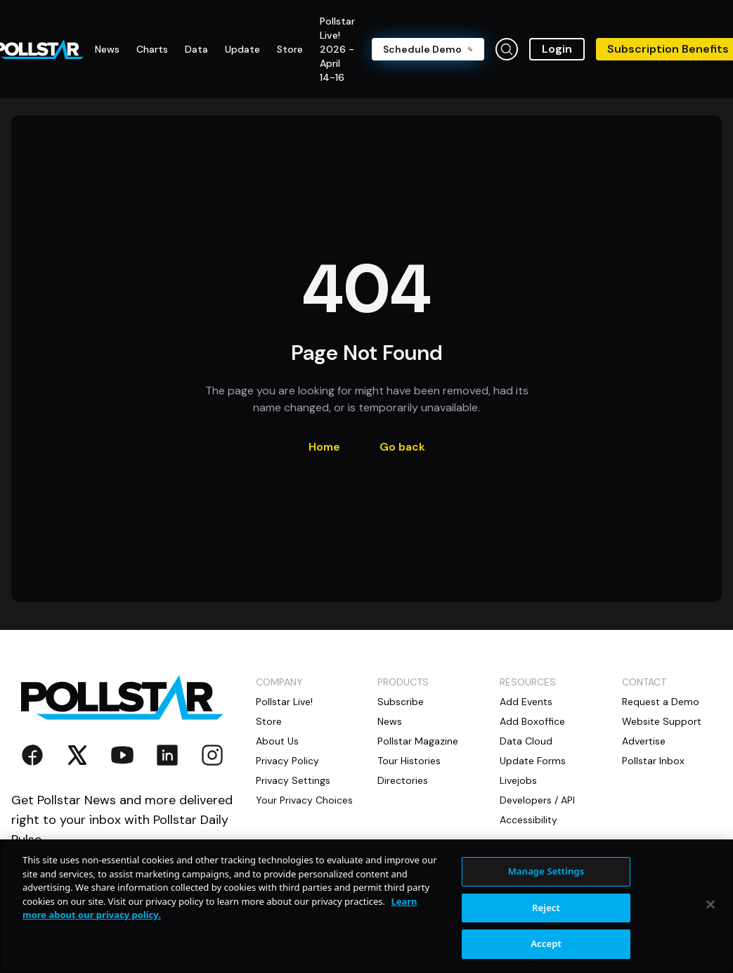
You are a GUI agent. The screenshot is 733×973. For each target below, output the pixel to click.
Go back (402, 446)
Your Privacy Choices (304, 800)
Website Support (661, 721)
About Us (277, 741)
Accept (546, 943)
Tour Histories (409, 760)
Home (324, 446)
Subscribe (400, 701)
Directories (402, 780)
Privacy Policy (287, 760)
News (389, 721)
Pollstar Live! (284, 701)
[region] (366, 906)
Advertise (644, 741)
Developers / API (537, 800)
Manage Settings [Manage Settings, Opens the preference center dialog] (546, 871)
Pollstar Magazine (417, 741)
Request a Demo (660, 701)
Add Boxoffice (532, 721)
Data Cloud (526, 741)
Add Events (526, 701)
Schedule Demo (428, 49)
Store (269, 721)
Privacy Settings (293, 780)
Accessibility (528, 819)
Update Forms (533, 760)
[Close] (710, 904)
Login (557, 48)
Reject (546, 907)
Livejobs (518, 780)
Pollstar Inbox (653, 760)
